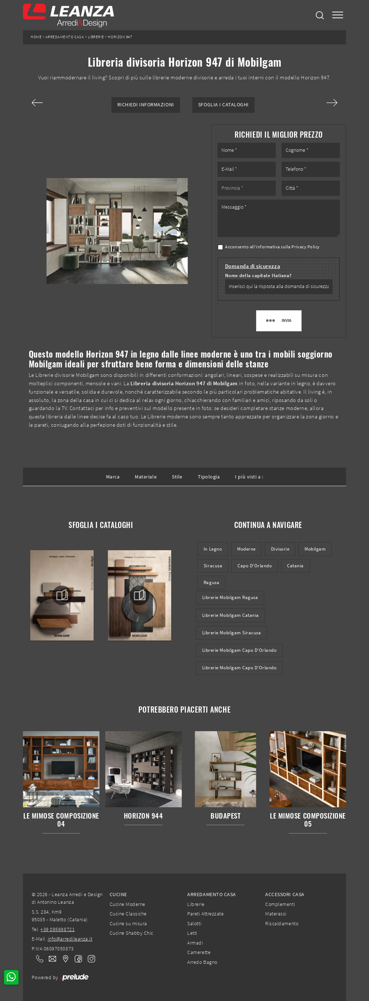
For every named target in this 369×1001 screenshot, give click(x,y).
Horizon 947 (120, 37)
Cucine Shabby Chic (131, 933)
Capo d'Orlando (255, 565)
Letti (192, 933)
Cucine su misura (128, 923)
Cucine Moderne (127, 904)
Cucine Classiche (128, 913)
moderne (246, 549)
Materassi (276, 913)
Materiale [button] (146, 476)
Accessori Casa (284, 894)
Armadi (195, 942)
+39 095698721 (57, 929)
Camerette (199, 952)
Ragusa (211, 582)
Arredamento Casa (65, 37)
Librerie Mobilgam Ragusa (230, 597)
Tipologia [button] (209, 476)
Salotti (194, 923)
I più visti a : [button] (249, 476)
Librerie (96, 37)
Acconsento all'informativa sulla (272, 246)
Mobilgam (315, 549)
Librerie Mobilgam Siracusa (231, 632)
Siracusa (213, 565)
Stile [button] (177, 476)
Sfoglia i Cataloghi (223, 105)
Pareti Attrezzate (205, 913)
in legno (213, 549)
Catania (295, 565)
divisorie (280, 549)
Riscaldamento (281, 923)
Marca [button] (113, 476)
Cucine (118, 894)
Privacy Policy (305, 246)
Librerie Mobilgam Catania (230, 615)
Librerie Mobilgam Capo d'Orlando (239, 650)
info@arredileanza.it (70, 938)
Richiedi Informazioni (145, 105)
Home (36, 37)
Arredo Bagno (202, 962)
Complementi (280, 904)
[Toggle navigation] (337, 15)
